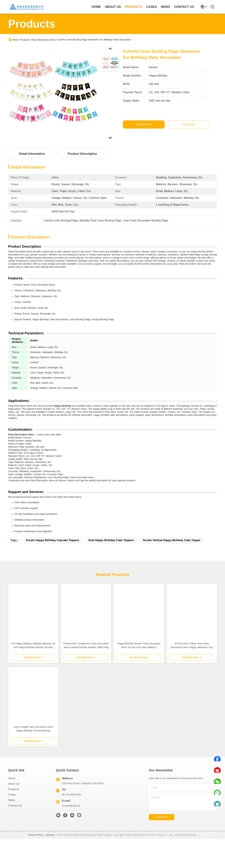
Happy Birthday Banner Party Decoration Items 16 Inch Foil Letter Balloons (138, 645)
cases (151, 7)
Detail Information (32, 153)
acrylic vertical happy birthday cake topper (171, 540)
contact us (184, 7)
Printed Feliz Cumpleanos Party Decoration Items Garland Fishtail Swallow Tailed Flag (86, 645)
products (133, 7)
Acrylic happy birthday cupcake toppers (52, 540)
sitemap (50, 834)
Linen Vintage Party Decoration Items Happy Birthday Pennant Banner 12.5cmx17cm (33, 729)
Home (96, 7)
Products (25, 39)
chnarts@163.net (71, 805)
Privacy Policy (35, 834)
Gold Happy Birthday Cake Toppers (111, 540)
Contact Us (15, 805)
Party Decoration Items (43, 39)
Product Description (82, 153)
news (165, 7)
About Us (13, 783)
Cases (12, 794)
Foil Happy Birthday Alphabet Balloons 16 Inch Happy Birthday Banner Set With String (33, 645)
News (11, 800)
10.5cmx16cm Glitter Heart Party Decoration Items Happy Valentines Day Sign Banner (192, 645)
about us (113, 7)
